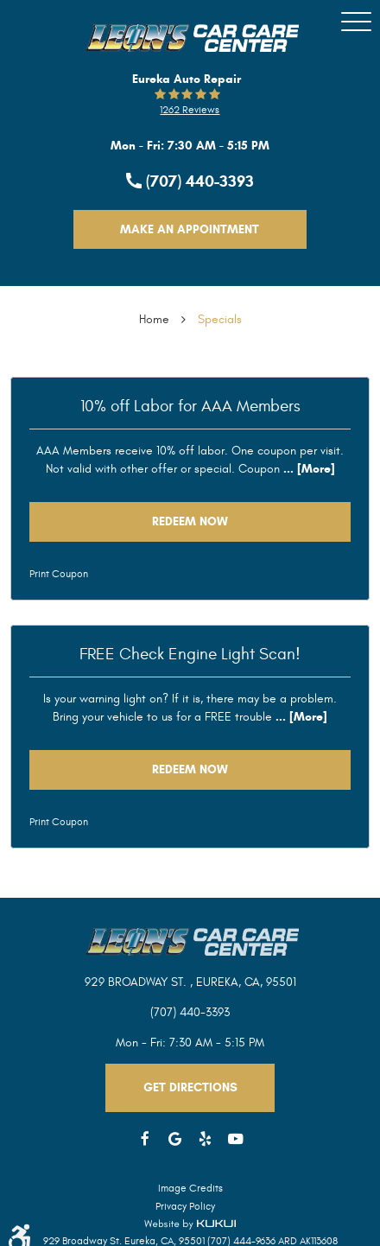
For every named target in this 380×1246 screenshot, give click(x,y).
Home (154, 319)
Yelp (205, 1139)
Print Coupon (58, 574)
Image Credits (190, 1188)
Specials (220, 319)
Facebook (145, 1139)
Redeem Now (190, 521)
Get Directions (190, 1087)
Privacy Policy (185, 1206)
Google (175, 1139)
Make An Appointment (189, 229)
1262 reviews (189, 110)
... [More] (307, 468)
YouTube (235, 1139)
